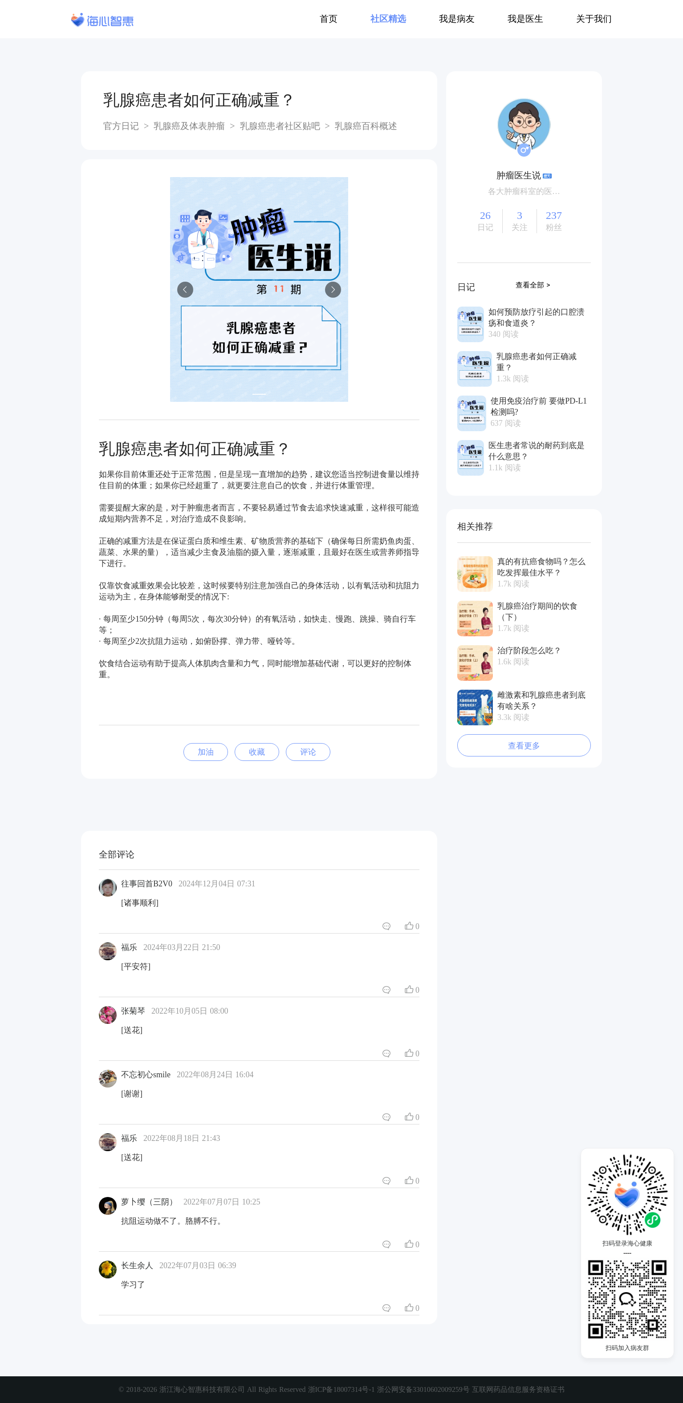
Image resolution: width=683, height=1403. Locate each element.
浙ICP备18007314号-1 (342, 1389)
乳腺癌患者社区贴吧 (280, 126)
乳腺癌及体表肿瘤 (189, 126)
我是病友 (457, 19)
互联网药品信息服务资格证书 (518, 1389)
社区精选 (388, 19)
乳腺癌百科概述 (364, 126)
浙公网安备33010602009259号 (423, 1389)
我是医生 (525, 19)
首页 (328, 19)
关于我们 (594, 19)
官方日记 (122, 126)
